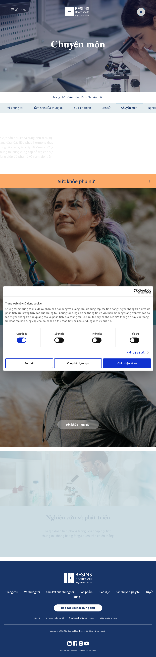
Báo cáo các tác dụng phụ (78, 608)
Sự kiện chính (82, 108)
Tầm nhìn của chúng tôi (48, 108)
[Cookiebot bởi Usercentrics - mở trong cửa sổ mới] (136, 291)
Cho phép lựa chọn (78, 363)
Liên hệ (36, 617)
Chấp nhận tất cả (127, 363)
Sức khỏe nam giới (78, 424)
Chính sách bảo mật (54, 617)
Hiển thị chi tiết (135, 352)
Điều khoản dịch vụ (108, 617)
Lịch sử (106, 108)
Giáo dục (104, 592)
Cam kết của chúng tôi (60, 592)
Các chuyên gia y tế (128, 592)
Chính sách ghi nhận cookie (81, 617)
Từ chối (29, 363)
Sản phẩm (86, 592)
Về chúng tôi (15, 108)
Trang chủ (12, 592)
